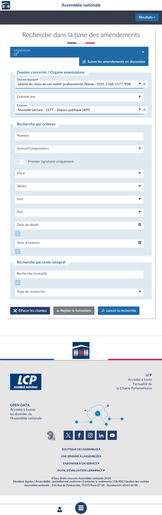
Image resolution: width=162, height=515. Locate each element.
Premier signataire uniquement (51, 174)
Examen (22, 105)
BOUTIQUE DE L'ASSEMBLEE (80, 462)
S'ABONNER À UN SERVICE (80, 476)
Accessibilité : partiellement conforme (58, 494)
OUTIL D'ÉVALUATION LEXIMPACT (80, 483)
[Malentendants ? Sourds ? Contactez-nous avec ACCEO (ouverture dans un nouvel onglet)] (50, 448)
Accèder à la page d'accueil (6, 5)
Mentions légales (23, 494)
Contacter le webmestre (97, 494)
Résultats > (147, 17)
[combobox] (79, 52)
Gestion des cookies (137, 494)
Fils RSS (118, 494)
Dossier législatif (27, 79)
